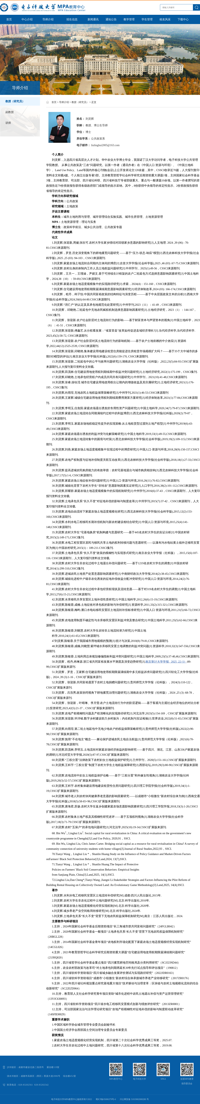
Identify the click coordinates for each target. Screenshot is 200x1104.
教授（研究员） (15, 101)
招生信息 (72, 19)
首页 (9, 19)
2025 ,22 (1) (178, 661)
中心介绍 (27, 19)
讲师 (8, 122)
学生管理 (147, 19)
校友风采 (165, 19)
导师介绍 (48, 19)
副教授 (9, 112)
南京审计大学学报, (158, 661)
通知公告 (111, 19)
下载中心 (183, 19)
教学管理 (129, 19)
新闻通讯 (93, 19)
